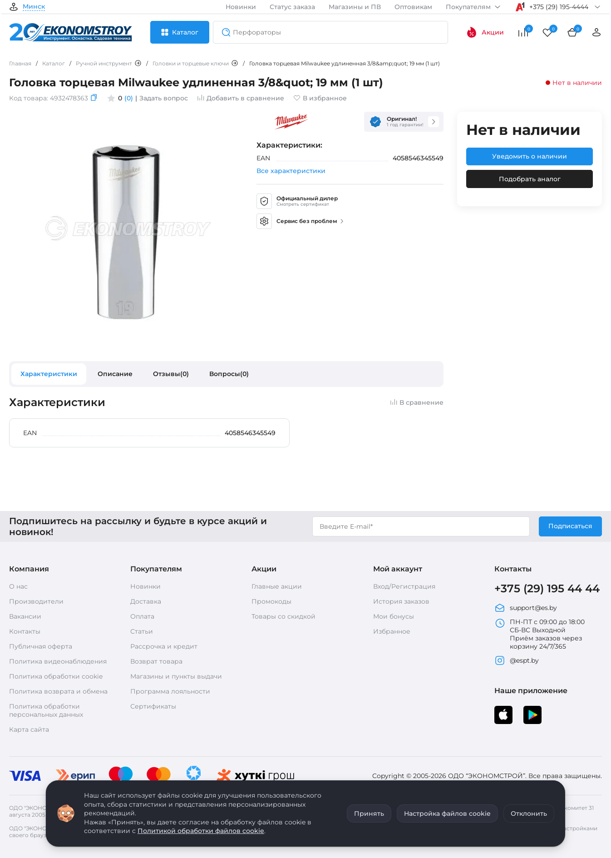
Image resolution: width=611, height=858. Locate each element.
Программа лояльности (170, 691)
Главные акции (276, 586)
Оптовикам (413, 7)
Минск (34, 6)
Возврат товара (156, 661)
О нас (18, 586)
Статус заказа (292, 7)
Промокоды (271, 601)
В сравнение (416, 402)
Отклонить (529, 813)
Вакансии (25, 616)
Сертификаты (153, 706)
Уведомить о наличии (529, 156)
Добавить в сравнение (240, 98)
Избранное (391, 631)
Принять (369, 813)
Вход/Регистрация (404, 586)
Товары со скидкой (283, 616)
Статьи (141, 631)
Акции (485, 32)
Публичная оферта (40, 646)
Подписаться (570, 526)
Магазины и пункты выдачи (176, 676)
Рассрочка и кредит (163, 646)
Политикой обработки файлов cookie (201, 831)
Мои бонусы (393, 616)
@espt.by (516, 660)
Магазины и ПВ (355, 7)
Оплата (142, 616)
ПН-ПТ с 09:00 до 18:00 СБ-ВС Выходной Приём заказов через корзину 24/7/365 (539, 634)
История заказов (401, 601)
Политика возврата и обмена (58, 691)
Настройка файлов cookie (447, 813)
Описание (115, 374)
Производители (36, 601)
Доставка (145, 601)
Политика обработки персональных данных (46, 710)
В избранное (320, 98)
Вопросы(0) (229, 374)
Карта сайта (29, 729)
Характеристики (48, 374)
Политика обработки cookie (56, 676)
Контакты (24, 631)
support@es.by (525, 607)
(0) (128, 98)
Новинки (241, 7)
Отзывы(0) (171, 374)
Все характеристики (290, 171)
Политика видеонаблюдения (58, 661)
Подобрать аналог (530, 179)
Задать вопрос (163, 98)
